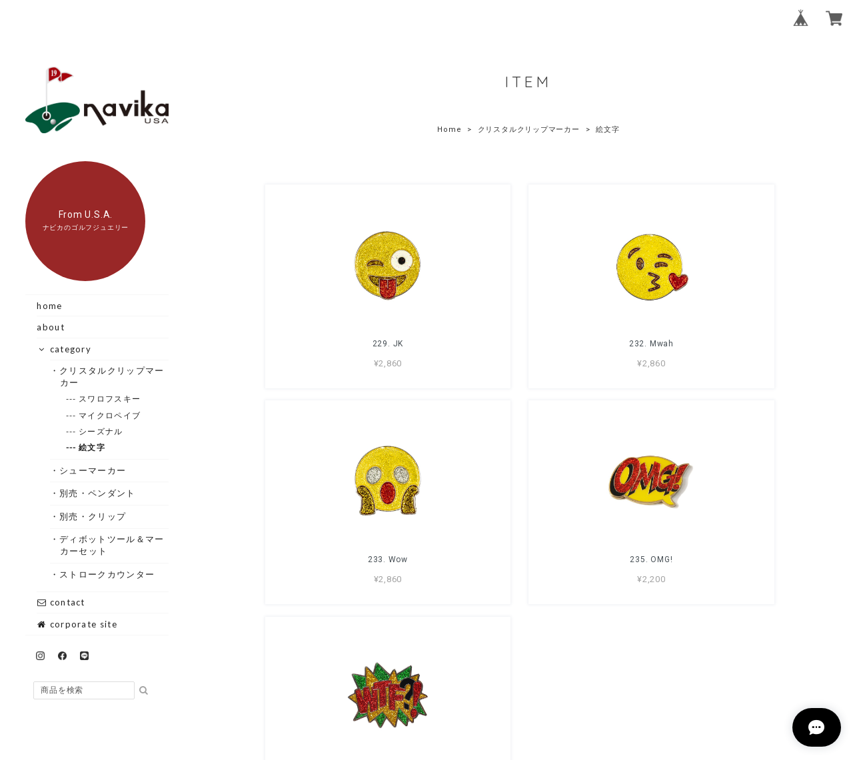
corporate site (77, 624)
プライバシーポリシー (454, 682)
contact (61, 602)
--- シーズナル (101, 431)
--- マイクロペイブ (110, 415)
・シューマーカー (93, 470)
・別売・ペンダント (98, 493)
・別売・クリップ (93, 516)
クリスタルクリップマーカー (529, 129)
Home (449, 129)
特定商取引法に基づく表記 (571, 682)
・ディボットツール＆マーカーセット (112, 545)
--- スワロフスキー (110, 399)
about (51, 327)
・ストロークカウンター (107, 574)
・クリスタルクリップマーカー (112, 376)
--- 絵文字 (92, 447)
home (49, 305)
